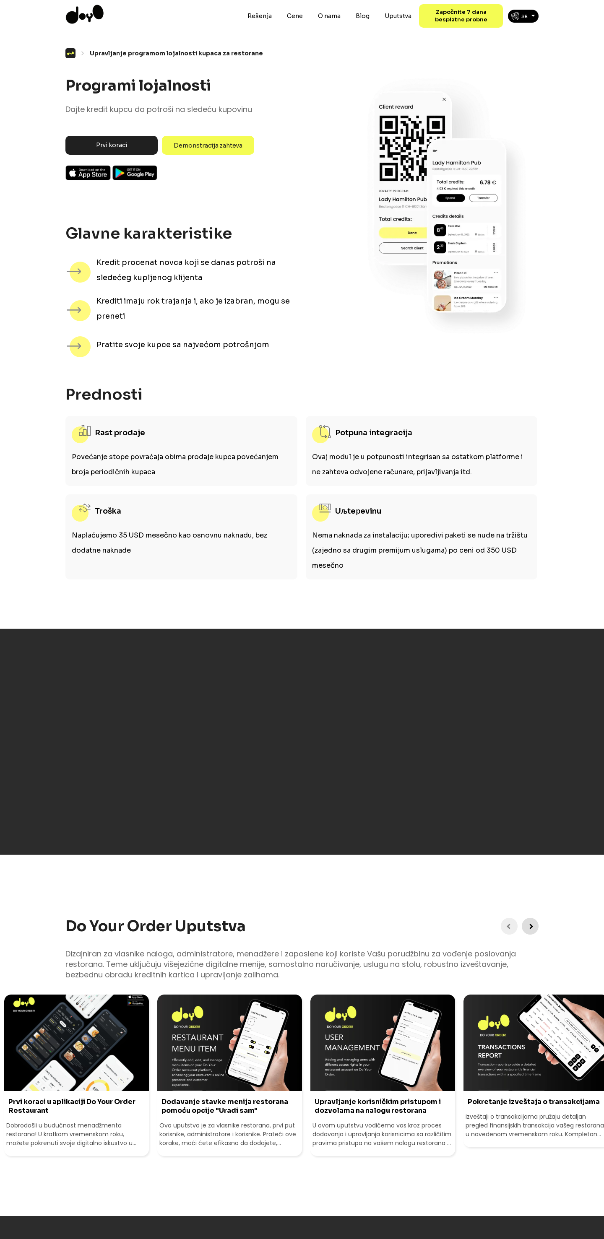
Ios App (88, 172)
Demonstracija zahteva (208, 145)
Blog (363, 16)
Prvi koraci (111, 145)
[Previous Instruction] (509, 926)
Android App (135, 172)
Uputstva (398, 16)
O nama (329, 16)
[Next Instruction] (530, 926)
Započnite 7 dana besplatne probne (461, 15)
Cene (295, 16)
